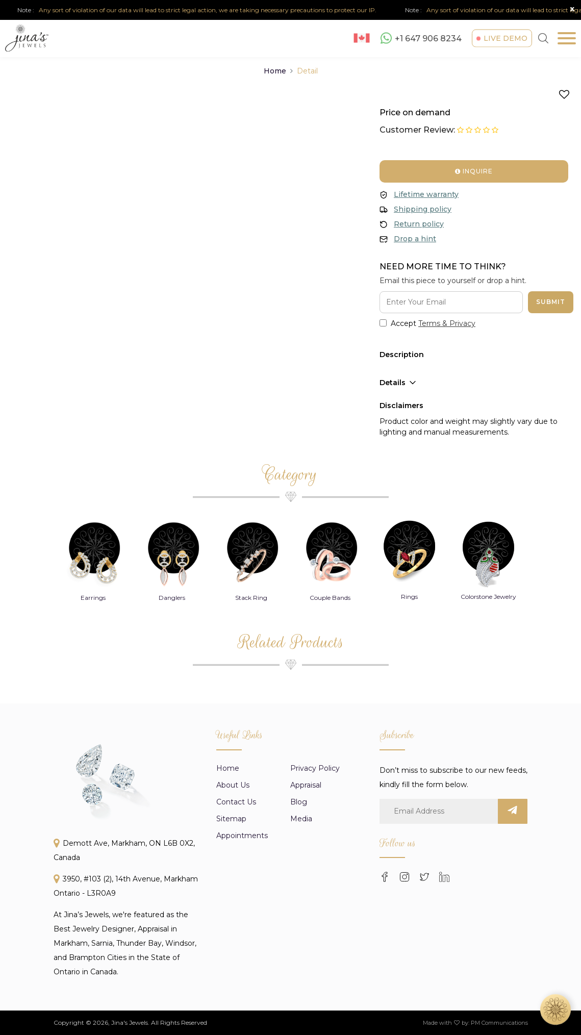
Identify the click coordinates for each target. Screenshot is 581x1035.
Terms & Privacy (446, 323)
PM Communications (499, 1022)
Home (275, 70)
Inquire (474, 171)
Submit (550, 302)
